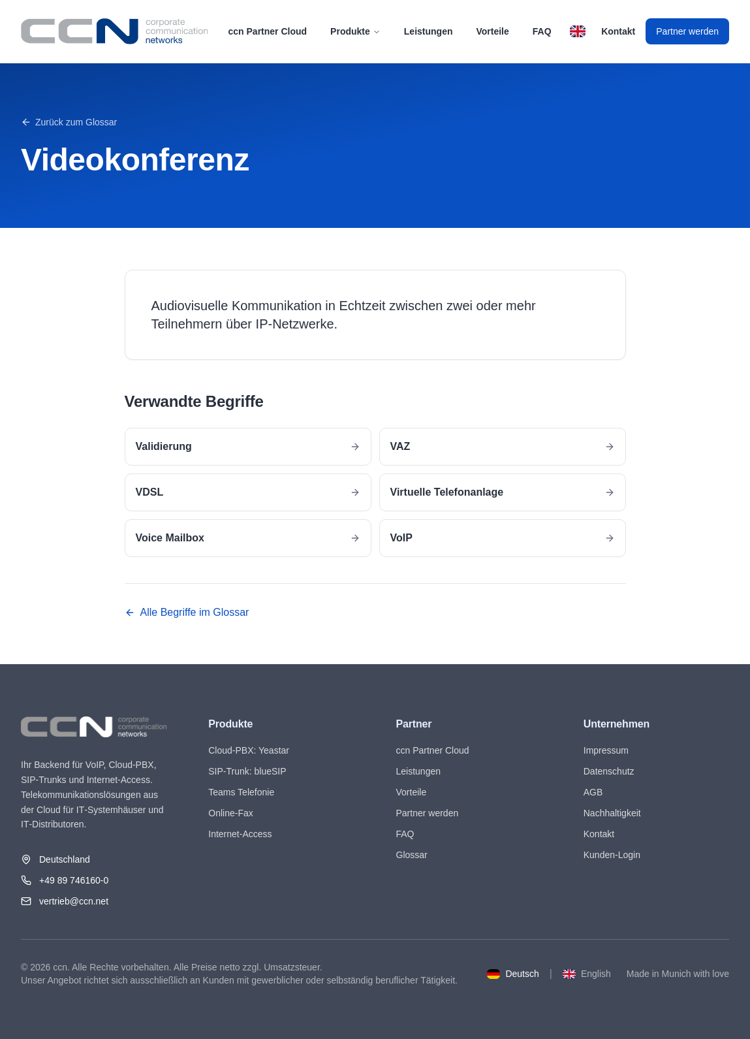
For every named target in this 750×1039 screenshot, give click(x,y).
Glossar (412, 855)
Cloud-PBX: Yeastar (248, 750)
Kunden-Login (612, 855)
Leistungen (428, 31)
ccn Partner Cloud (267, 31)
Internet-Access (240, 834)
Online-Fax (230, 813)
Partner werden (687, 31)
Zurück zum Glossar (69, 122)
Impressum (606, 750)
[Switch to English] (578, 31)
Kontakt (618, 31)
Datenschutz (609, 771)
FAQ (542, 31)
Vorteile (492, 31)
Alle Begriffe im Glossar (187, 612)
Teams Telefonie (241, 792)
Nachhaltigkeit (612, 813)
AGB (593, 792)
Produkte (355, 31)
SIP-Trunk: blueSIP (247, 771)
